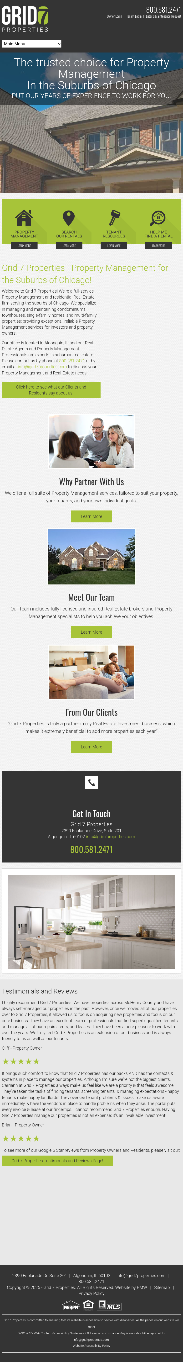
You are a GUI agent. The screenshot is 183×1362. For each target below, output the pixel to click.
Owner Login (114, 16)
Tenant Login (134, 16)
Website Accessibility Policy (91, 1345)
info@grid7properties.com (42, 366)
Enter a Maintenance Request (163, 16)
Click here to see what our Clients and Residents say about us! (51, 389)
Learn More (91, 516)
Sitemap (162, 1287)
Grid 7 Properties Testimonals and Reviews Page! (57, 1160)
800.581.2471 (163, 9)
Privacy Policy (92, 1293)
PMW (142, 1287)
